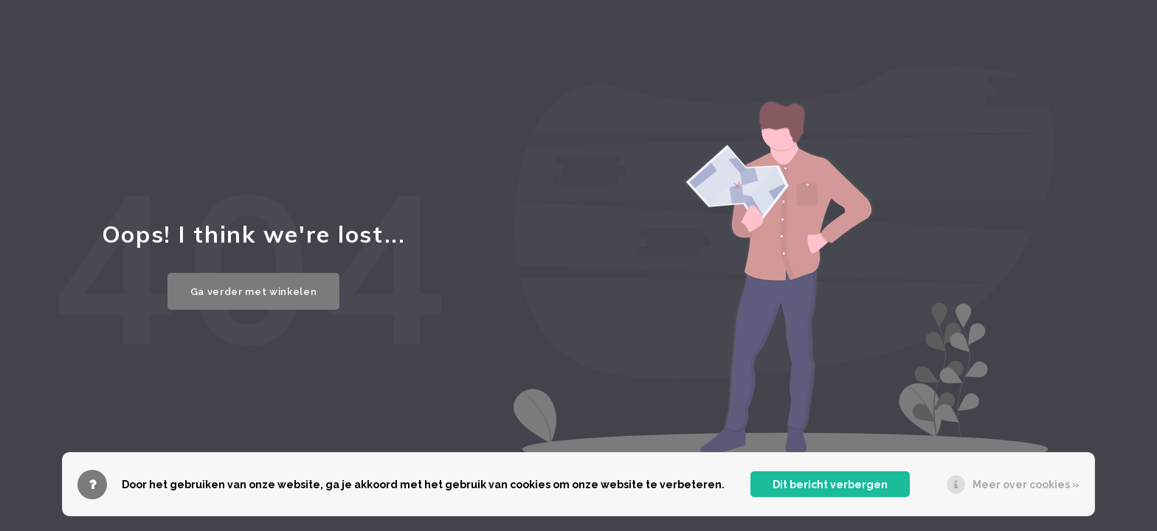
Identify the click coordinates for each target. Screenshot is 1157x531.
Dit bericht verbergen (830, 484)
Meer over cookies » (1026, 484)
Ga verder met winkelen (253, 291)
